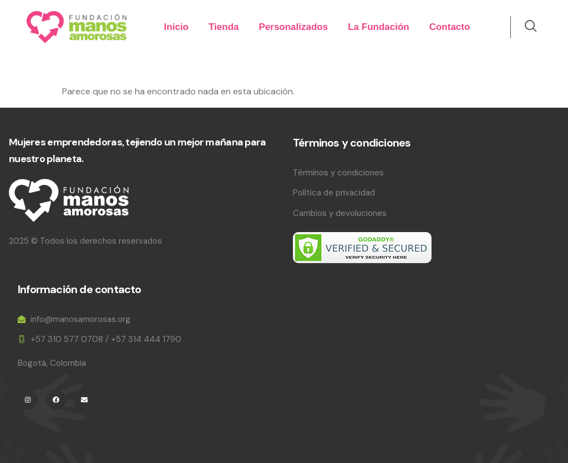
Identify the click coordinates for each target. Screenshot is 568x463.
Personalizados (293, 27)
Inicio (176, 27)
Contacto (449, 27)
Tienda (224, 27)
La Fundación (378, 27)
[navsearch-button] (524, 27)
